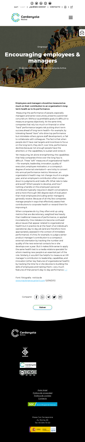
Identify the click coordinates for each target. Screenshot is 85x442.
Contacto (42, 398)
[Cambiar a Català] (15, 7)
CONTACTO (55, 7)
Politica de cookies (42, 395)
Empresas (43, 47)
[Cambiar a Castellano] (22, 7)
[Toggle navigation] (71, 18)
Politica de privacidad (42, 393)
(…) (66, 270)
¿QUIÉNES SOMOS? (37, 7)
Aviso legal (42, 390)
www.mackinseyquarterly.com (30, 280)
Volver (42, 307)
